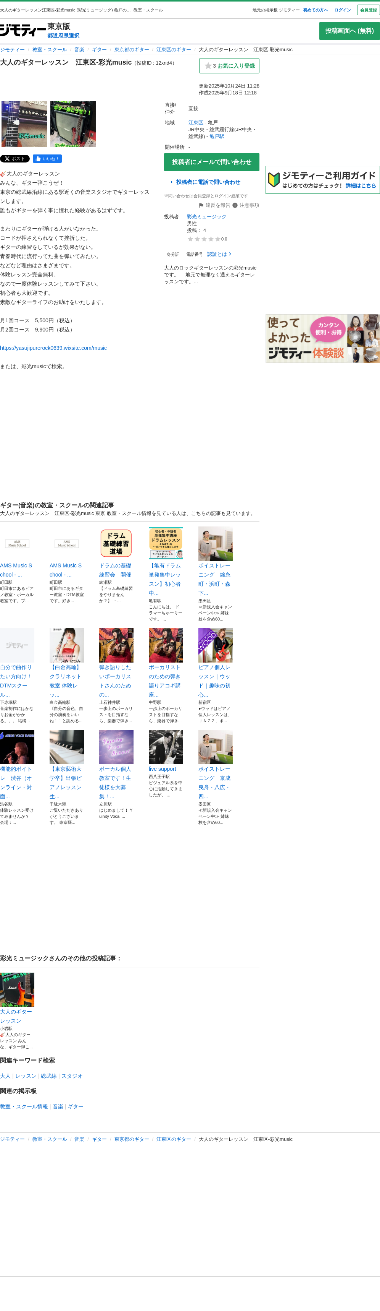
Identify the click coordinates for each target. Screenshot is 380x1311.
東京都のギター (131, 49)
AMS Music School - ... (17, 552)
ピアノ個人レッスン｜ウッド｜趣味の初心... (215, 663)
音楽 (79, 49)
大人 (5, 1076)
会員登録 (368, 10)
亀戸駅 (216, 136)
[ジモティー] (23, 31)
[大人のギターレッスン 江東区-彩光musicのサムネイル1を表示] (24, 123)
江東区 (195, 122)
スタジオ (72, 1076)
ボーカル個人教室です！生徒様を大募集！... (116, 764)
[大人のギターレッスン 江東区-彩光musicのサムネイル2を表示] (73, 123)
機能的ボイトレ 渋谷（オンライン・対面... (17, 764)
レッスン (26, 1076)
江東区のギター (173, 49)
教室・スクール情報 (24, 1106)
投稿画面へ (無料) (349, 31)
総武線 (49, 1076)
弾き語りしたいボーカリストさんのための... (116, 663)
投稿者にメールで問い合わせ (211, 162)
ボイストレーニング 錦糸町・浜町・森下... (215, 561)
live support (166, 751)
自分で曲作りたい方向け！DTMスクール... (17, 663)
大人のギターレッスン (17, 998)
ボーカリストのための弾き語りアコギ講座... (166, 663)
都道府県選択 (63, 35)
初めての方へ (315, 10)
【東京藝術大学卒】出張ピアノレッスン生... (67, 764)
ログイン (342, 10)
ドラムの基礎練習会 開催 (116, 552)
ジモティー (12, 49)
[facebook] (47, 158)
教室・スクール (49, 49)
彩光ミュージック (207, 216)
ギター (99, 49)
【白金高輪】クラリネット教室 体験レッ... (67, 663)
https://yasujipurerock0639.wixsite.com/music (53, 348)
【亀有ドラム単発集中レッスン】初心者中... (166, 561)
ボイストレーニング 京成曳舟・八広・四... (215, 764)
